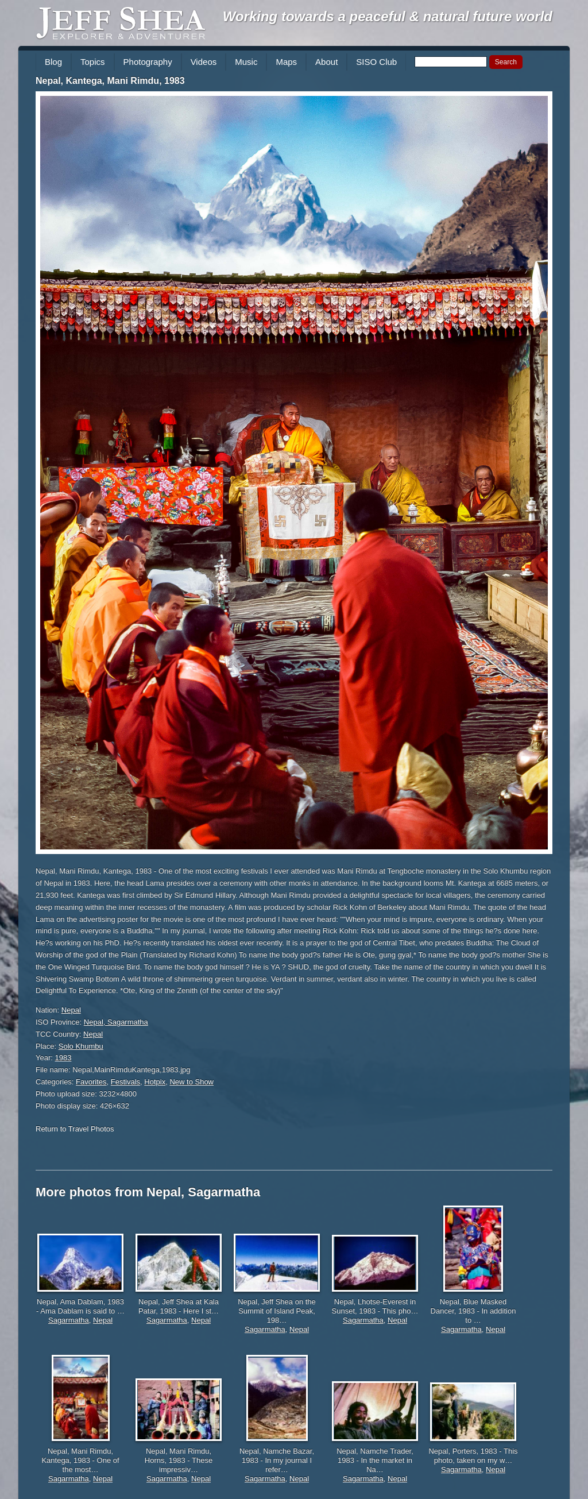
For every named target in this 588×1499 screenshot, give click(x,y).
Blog (53, 62)
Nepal (71, 1010)
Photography (147, 62)
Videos (204, 62)
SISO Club (376, 62)
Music (246, 62)
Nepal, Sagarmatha (116, 1022)
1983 (63, 1057)
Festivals (125, 1081)
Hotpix (154, 1081)
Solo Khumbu (81, 1046)
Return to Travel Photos (75, 1129)
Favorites (91, 1081)
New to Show (191, 1081)
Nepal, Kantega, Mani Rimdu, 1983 (110, 81)
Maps (286, 62)
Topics (92, 62)
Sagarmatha (68, 1320)
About (326, 62)
